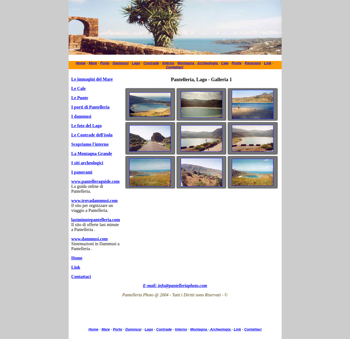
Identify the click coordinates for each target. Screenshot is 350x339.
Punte (236, 63)
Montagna (186, 63)
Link (268, 63)
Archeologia (207, 63)
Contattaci (174, 67)
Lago (136, 63)
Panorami (253, 63)
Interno (168, 63)
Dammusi (121, 63)
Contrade (151, 63)
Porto (104, 63)
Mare (93, 63)
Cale (224, 63)
